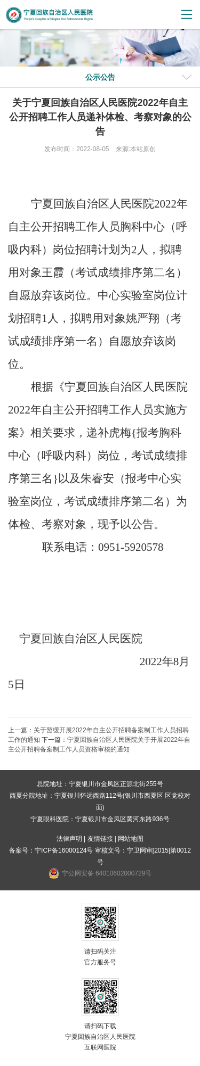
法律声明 (69, 838)
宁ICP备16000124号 (64, 850)
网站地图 (130, 838)
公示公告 (100, 77)
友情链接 (100, 838)
